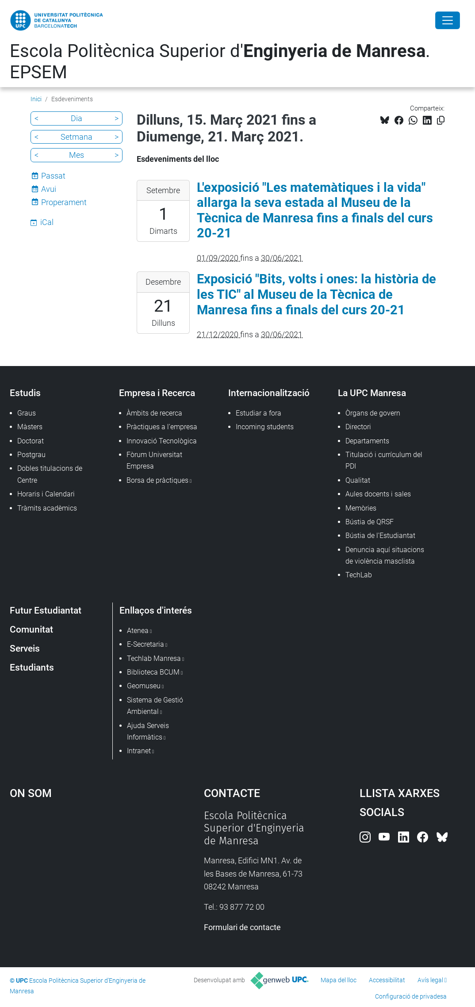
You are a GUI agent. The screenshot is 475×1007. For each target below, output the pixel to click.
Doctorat (30, 441)
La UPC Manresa (372, 392)
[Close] (447, 20)
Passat (53, 175)
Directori (358, 427)
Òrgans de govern (372, 413)
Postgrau (31, 454)
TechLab (358, 575)
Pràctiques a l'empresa (161, 427)
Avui (48, 189)
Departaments (367, 441)
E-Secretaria (145, 644)
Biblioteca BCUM (153, 672)
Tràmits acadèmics (47, 508)
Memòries (360, 508)
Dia (76, 118)
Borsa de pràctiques (157, 480)
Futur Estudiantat (45, 610)
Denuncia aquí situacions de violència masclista (384, 555)
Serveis (25, 648)
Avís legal (430, 980)
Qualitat (357, 480)
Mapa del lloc (338, 980)
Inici (36, 99)
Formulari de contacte (242, 927)
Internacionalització (269, 392)
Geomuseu (144, 686)
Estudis (25, 392)
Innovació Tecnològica (161, 441)
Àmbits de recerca (154, 413)
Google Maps (82, 875)
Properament (64, 202)
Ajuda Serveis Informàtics (148, 731)
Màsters (29, 427)
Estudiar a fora (258, 413)
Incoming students (265, 427)
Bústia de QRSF (369, 522)
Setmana (76, 136)
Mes (76, 155)
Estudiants (32, 667)
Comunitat (31, 629)
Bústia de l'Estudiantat (380, 535)
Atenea (138, 630)
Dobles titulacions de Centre (49, 474)
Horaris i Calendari (46, 494)
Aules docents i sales (378, 494)
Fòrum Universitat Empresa (154, 460)
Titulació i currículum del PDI (383, 460)
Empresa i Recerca (157, 392)
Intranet (139, 751)
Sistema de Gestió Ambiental (155, 706)
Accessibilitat (387, 980)
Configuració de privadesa (411, 996)
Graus (26, 413)
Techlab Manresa (154, 658)
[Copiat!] (440, 120)
